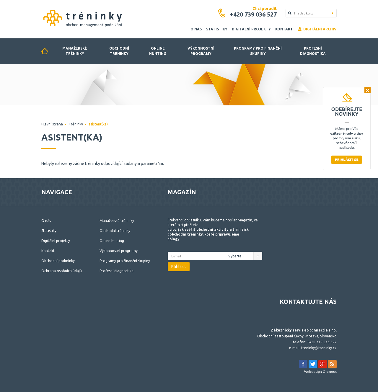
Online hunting (157, 50)
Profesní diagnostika (313, 50)
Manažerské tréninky (74, 50)
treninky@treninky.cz (319, 348)
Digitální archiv (317, 29)
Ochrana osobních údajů (61, 271)
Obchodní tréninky (119, 50)
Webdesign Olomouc (320, 371)
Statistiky (216, 29)
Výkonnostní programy (201, 50)
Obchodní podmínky (58, 261)
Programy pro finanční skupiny (258, 50)
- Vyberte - (236, 256)
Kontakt (284, 29)
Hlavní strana (52, 124)
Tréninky (76, 124)
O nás (196, 29)
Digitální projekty (251, 29)
